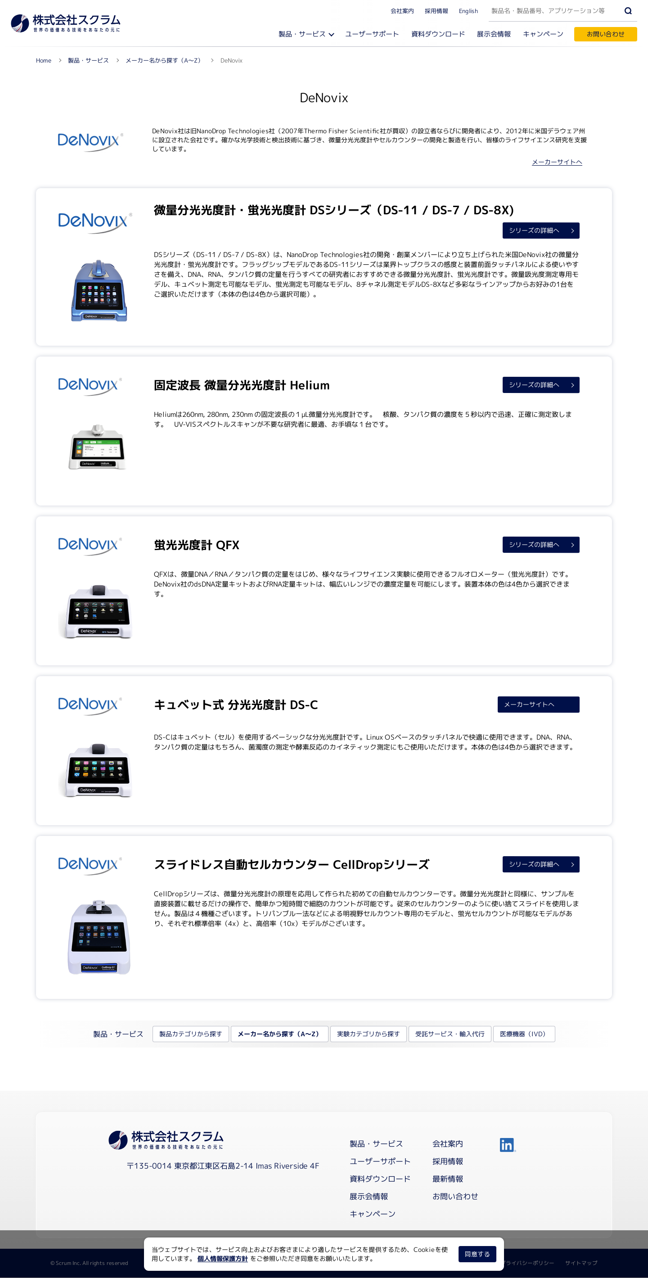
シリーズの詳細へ (533, 230)
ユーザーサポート (373, 34)
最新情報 (447, 1179)
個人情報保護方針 (223, 1258)
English (468, 10)
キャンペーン (543, 34)
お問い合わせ (606, 34)
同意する (477, 1254)
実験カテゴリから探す (368, 1034)
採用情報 (436, 10)
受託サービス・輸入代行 (449, 1034)
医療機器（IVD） (524, 1034)
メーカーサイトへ (557, 162)
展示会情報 (494, 34)
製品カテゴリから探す (190, 1034)
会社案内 (402, 10)
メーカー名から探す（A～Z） (279, 1034)
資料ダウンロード (439, 34)
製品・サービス (302, 34)
